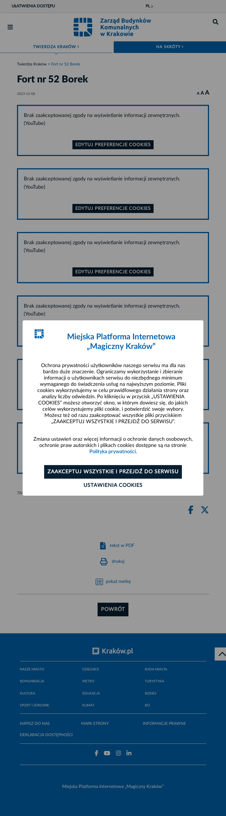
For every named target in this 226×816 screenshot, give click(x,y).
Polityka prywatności (112, 451)
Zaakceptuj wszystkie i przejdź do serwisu (113, 471)
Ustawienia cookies (113, 485)
